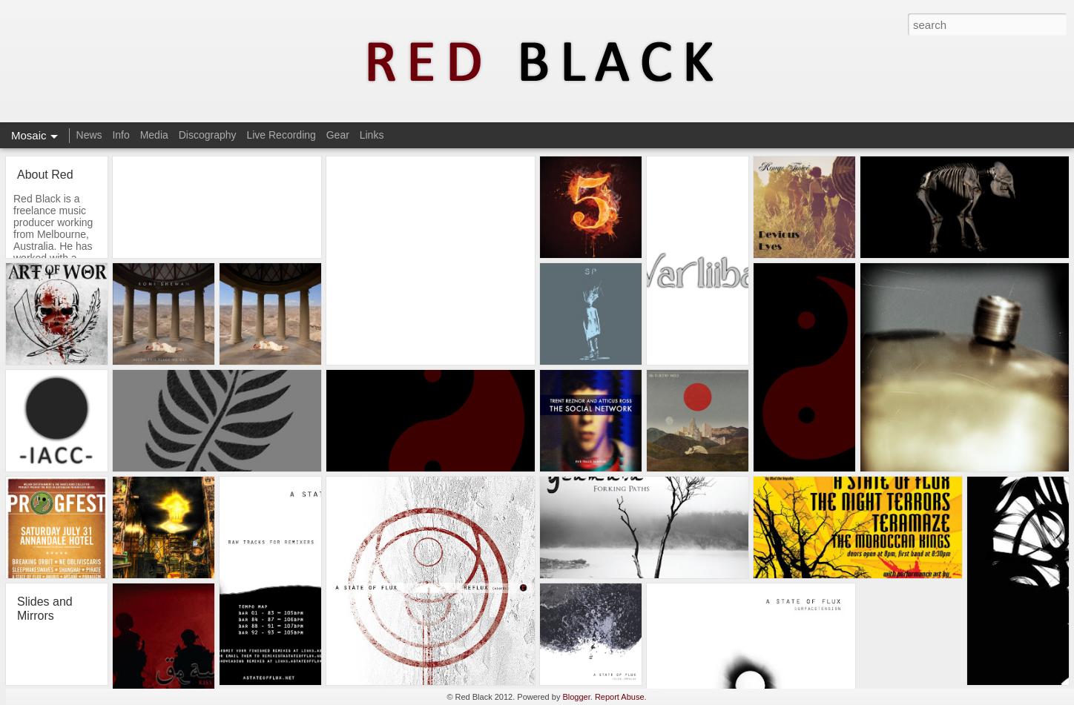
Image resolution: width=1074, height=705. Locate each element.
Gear (337, 135)
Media (154, 135)
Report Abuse (620, 696)
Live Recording (280, 135)
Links (372, 135)
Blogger (576, 696)
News (89, 135)
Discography (208, 135)
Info (120, 135)
